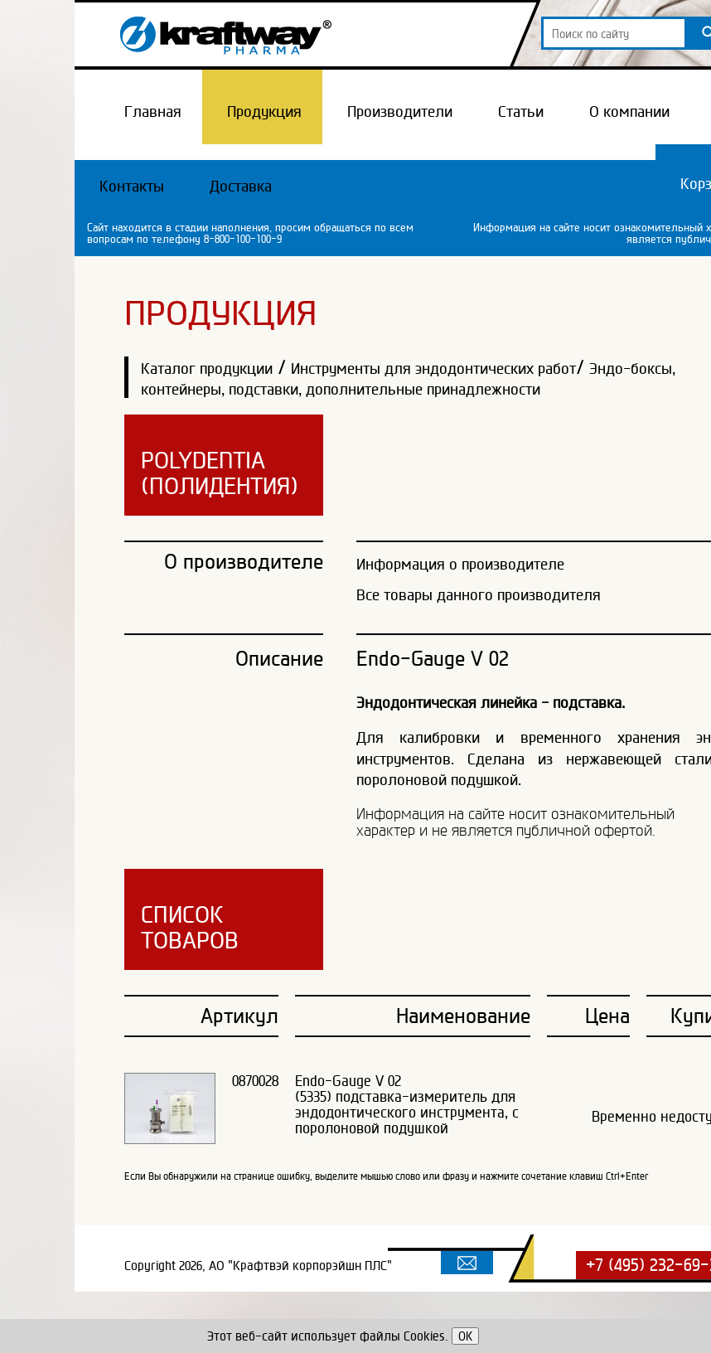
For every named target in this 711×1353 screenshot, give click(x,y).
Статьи (521, 111)
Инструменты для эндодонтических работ (433, 368)
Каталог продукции (207, 368)
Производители (399, 111)
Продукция (264, 111)
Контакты (131, 185)
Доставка (241, 185)
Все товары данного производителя (478, 594)
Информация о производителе (460, 563)
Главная (152, 111)
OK (465, 1336)
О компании (629, 111)
